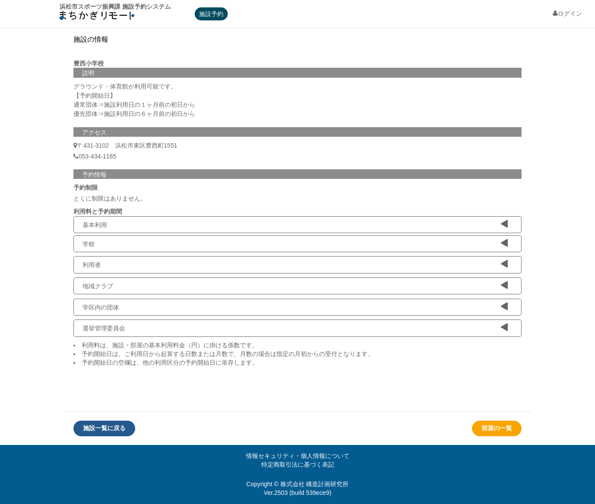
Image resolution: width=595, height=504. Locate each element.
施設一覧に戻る (104, 428)
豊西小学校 (88, 63)
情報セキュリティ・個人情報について (297, 455)
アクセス (94, 132)
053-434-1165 (94, 156)
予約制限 (85, 187)
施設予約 (211, 13)
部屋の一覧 (497, 428)
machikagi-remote (97, 17)
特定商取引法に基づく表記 (297, 464)
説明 (88, 72)
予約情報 (94, 174)
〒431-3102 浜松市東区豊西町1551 (127, 145)
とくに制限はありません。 (109, 198)
